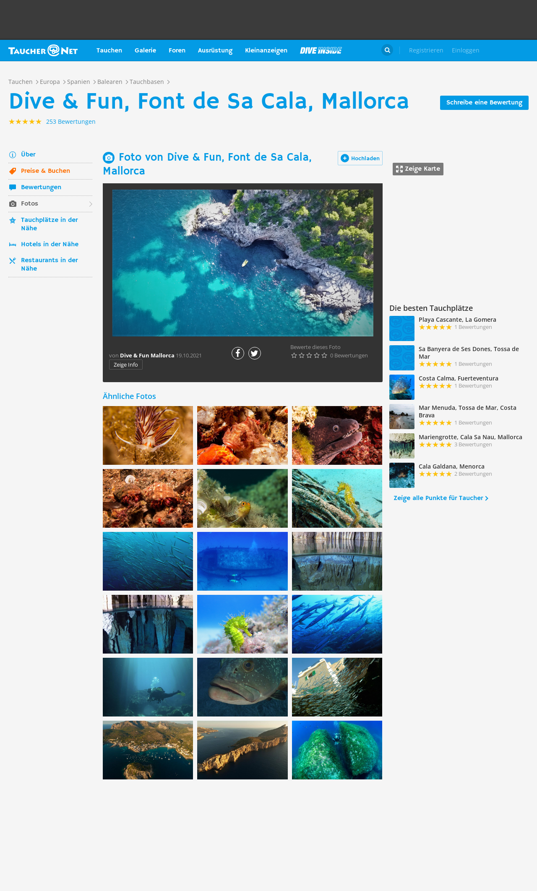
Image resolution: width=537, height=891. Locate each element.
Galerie (145, 51)
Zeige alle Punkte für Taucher (438, 498)
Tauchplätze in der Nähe (49, 224)
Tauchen (109, 51)
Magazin (321, 50)
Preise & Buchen (45, 171)
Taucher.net (43, 50)
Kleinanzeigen (266, 51)
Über (28, 155)
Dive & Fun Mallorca (147, 355)
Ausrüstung (215, 51)
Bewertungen (41, 187)
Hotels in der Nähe (49, 244)
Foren (177, 51)
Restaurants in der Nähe (49, 264)
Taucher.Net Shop (510, 50)
